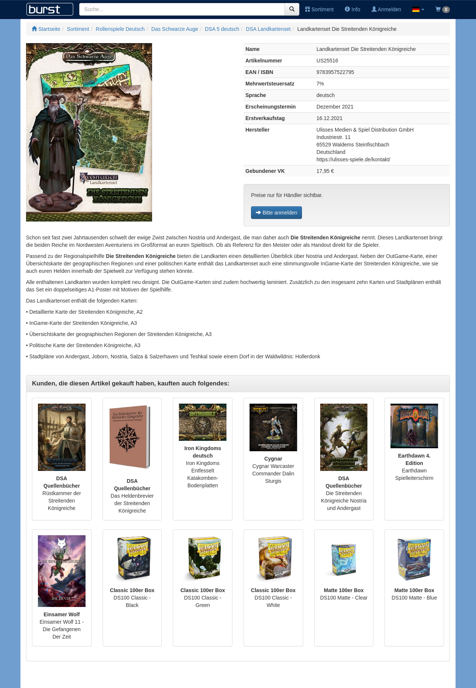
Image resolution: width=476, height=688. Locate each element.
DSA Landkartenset (268, 29)
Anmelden (386, 9)
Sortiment (319, 9)
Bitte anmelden (276, 213)
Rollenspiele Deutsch (120, 29)
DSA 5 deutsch (222, 29)
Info (352, 9)
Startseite (46, 29)
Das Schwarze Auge (174, 29)
